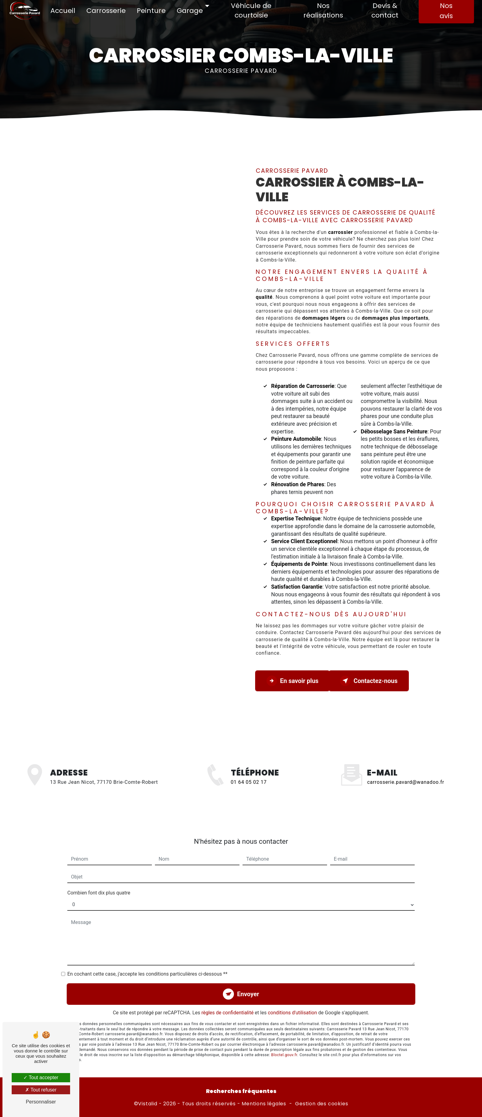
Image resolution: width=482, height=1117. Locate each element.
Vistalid (147, 1103)
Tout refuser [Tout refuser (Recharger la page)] (41, 1089)
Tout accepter (40, 1077)
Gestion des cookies (321, 1103)
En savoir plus (292, 681)
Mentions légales (264, 1103)
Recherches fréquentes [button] (241, 1091)
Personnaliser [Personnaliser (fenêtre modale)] (41, 1101)
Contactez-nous (368, 681)
